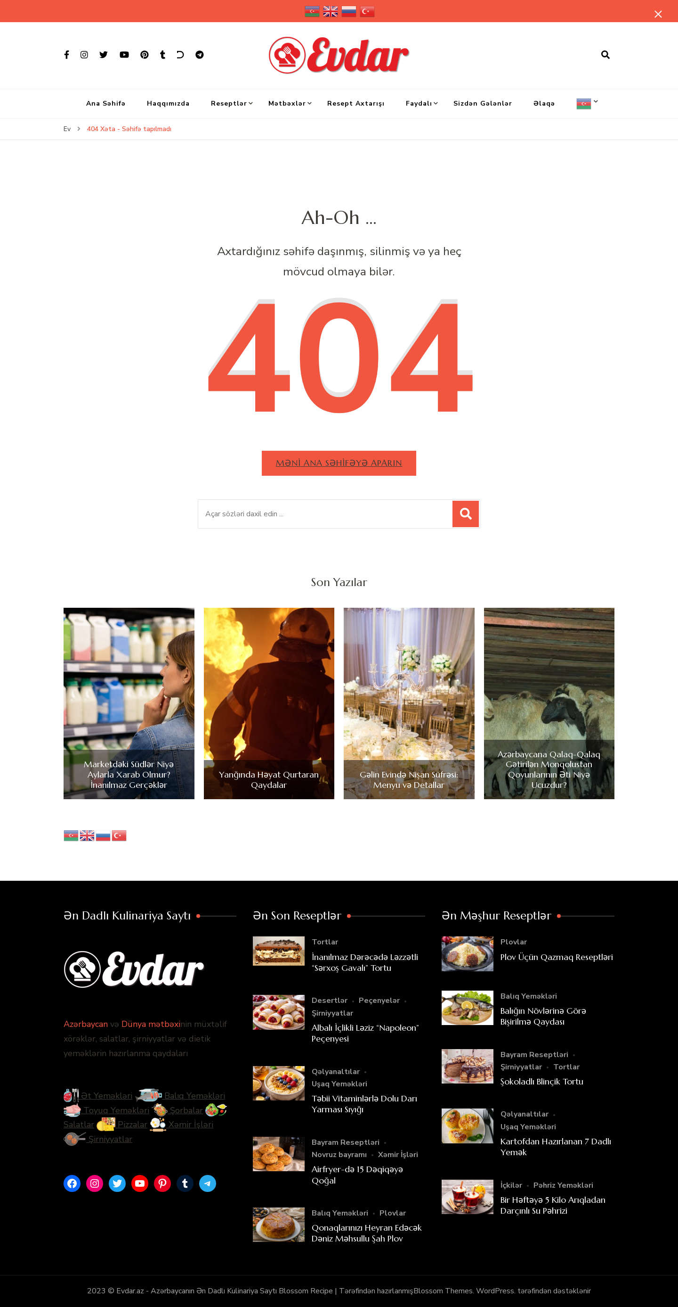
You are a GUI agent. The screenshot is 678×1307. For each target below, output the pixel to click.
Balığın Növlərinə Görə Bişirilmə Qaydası (543, 1016)
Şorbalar (177, 1110)
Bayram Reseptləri (345, 1142)
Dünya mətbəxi (150, 1024)
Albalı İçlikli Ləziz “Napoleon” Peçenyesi (365, 1033)
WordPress (495, 1291)
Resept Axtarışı (356, 103)
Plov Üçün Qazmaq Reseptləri (556, 956)
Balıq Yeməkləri (180, 1096)
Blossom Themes (443, 1291)
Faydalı (419, 103)
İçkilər (511, 1185)
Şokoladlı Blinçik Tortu (541, 1081)
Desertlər (329, 1001)
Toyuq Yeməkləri (106, 1110)
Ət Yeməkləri (98, 1096)
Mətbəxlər (287, 103)
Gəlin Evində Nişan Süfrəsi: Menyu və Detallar (409, 779)
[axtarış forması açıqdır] (605, 55)
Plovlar (392, 1213)
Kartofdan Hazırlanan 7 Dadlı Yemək (555, 1147)
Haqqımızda (168, 103)
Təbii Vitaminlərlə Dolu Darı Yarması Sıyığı (364, 1104)
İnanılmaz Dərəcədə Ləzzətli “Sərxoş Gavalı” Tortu (365, 962)
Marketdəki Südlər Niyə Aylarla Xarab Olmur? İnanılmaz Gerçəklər (129, 775)
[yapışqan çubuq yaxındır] (657, 15)
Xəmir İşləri (181, 1125)
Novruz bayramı (339, 1155)
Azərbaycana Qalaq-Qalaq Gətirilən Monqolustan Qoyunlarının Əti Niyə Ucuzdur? (549, 769)
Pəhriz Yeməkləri (563, 1185)
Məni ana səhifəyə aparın (339, 462)
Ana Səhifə (106, 103)
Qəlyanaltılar (336, 1072)
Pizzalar (122, 1125)
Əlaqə (544, 103)
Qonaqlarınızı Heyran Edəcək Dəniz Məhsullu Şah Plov (367, 1233)
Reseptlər (229, 103)
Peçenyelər (379, 1001)
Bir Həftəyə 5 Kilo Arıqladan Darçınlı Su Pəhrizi (552, 1205)
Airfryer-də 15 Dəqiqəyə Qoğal (357, 1174)
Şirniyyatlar (98, 1139)
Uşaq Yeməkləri (339, 1084)
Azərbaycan (86, 1024)
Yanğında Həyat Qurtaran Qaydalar (269, 779)
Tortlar (325, 942)
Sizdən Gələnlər (482, 103)
